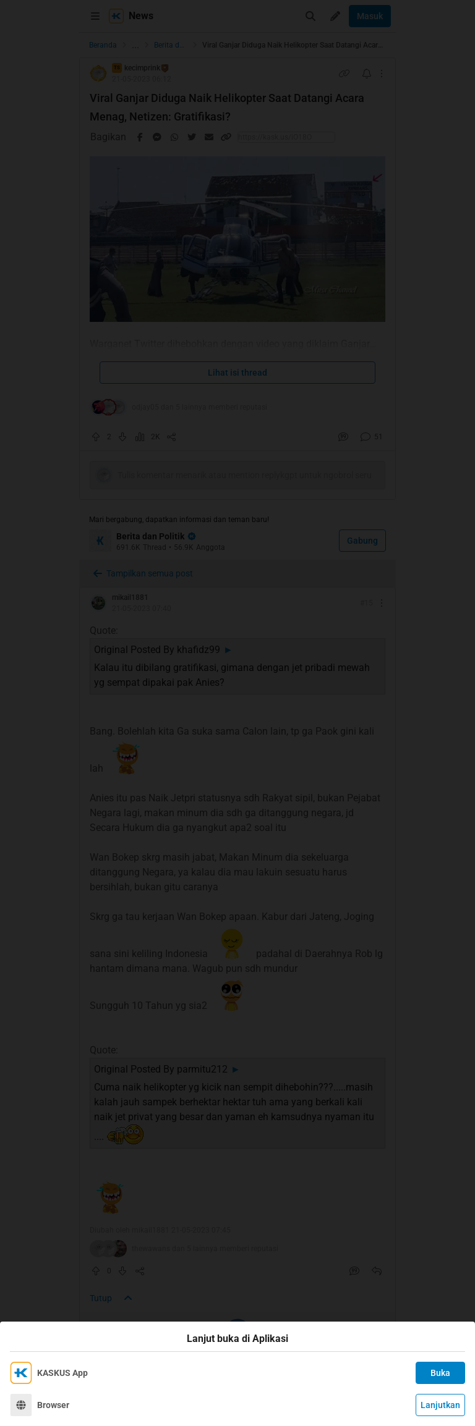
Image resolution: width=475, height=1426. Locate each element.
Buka (440, 1373)
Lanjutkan (440, 1405)
